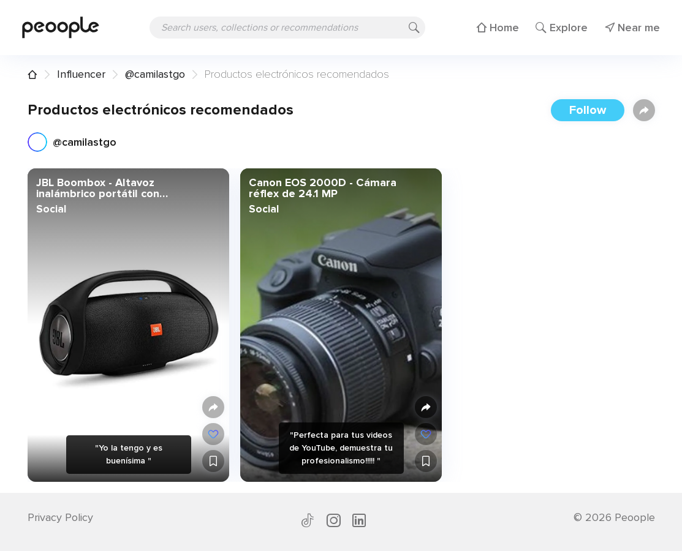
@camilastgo (155, 74)
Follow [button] (587, 110)
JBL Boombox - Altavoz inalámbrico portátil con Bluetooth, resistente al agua (112, 188)
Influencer (81, 74)
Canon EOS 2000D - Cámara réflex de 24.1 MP (322, 188)
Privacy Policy (60, 517)
